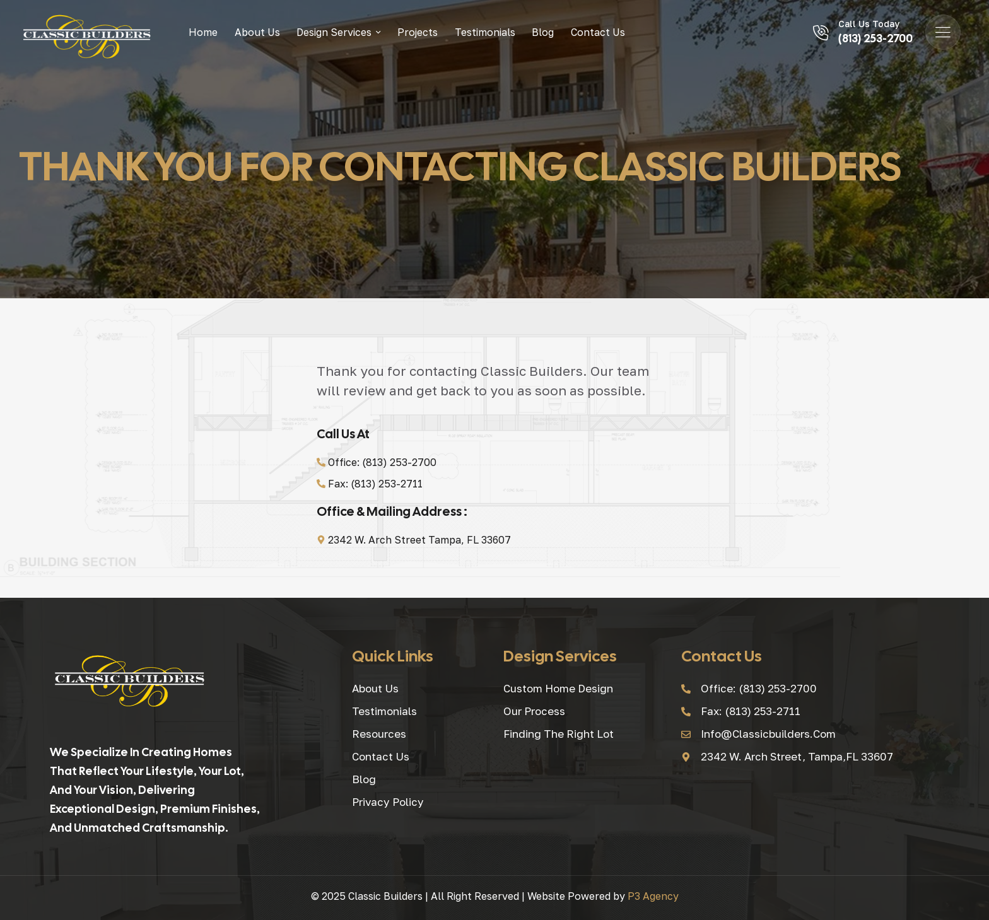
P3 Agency (653, 896)
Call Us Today (868, 23)
